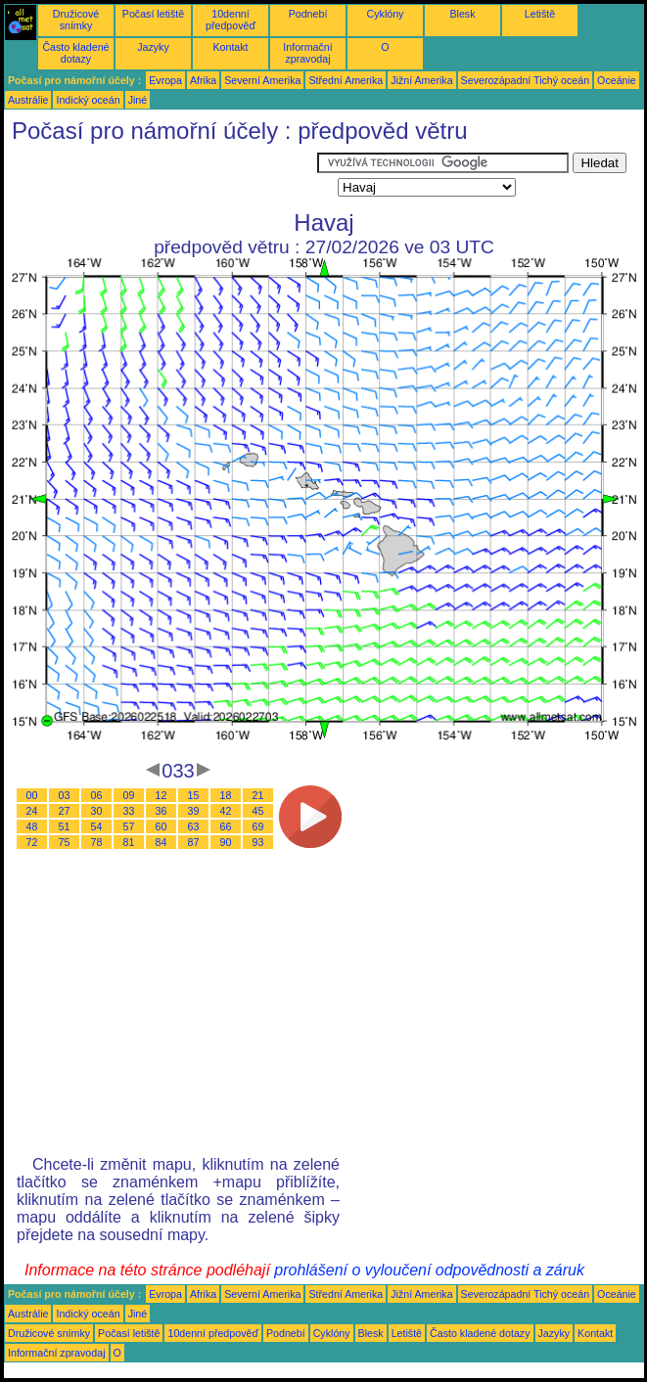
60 (161, 826)
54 (97, 826)
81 (129, 842)
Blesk (462, 14)
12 (161, 795)
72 (32, 842)
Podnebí (308, 14)
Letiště (540, 14)
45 (258, 811)
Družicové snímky (76, 19)
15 (194, 795)
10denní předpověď (230, 19)
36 (161, 811)
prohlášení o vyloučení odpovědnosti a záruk (429, 1270)
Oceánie (616, 80)
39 (194, 811)
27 (64, 811)
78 (97, 842)
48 (32, 826)
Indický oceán (87, 100)
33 (129, 811)
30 (97, 811)
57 (129, 826)
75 (64, 842)
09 (129, 795)
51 (64, 826)
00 (32, 795)
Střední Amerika (345, 80)
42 (226, 811)
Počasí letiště (153, 14)
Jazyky (153, 47)
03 (64, 795)
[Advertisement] (160, 177)
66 (226, 826)
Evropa (165, 80)
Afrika (203, 80)
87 (194, 842)
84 (161, 842)
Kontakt (230, 47)
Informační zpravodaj (307, 53)
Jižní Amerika (421, 80)
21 (258, 795)
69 (258, 826)
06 (97, 795)
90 (226, 842)
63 (194, 826)
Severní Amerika (262, 80)
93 (258, 842)
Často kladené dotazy (75, 53)
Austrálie (28, 100)
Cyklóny (385, 14)
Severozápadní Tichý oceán (525, 80)
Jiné (138, 100)
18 (226, 795)
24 (32, 811)
